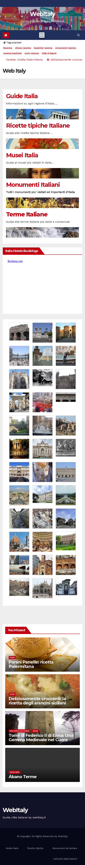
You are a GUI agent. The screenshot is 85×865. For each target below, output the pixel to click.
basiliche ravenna (43, 48)
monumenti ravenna (65, 48)
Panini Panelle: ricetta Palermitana (31, 664)
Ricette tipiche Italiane (38, 125)
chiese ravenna (23, 48)
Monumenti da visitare (19, 731)
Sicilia (12, 657)
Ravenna (7, 48)
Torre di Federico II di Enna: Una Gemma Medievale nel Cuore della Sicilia (41, 740)
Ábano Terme (23, 776)
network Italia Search (65, 859)
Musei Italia (22, 155)
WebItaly (42, 14)
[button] (78, 35)
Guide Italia (22, 96)
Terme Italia (14, 772)
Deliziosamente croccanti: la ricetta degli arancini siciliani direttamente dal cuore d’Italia (40, 703)
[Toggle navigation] (42, 35)
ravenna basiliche (12, 53)
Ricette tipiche (35, 848)
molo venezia (32, 53)
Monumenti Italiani (33, 184)
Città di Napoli (49, 53)
